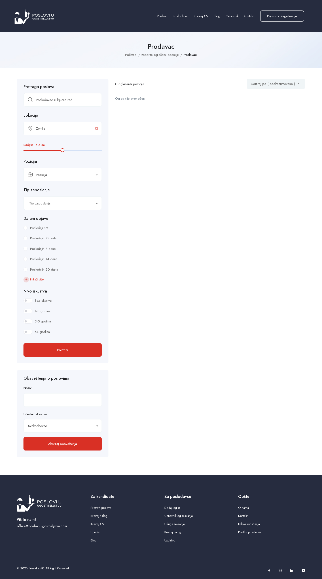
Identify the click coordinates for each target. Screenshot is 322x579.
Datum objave (35, 219)
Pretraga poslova (38, 87)
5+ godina (42, 331)
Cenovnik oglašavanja (178, 516)
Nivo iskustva (35, 291)
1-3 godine (43, 311)
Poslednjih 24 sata (43, 238)
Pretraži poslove (101, 507)
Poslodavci (181, 16)
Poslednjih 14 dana (43, 259)
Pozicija (30, 161)
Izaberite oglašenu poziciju (160, 54)
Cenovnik (232, 16)
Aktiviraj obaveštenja (62, 443)
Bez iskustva (43, 300)
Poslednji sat (39, 227)
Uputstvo (96, 532)
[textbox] (60, 174)
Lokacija (30, 115)
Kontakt (249, 16)
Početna (130, 54)
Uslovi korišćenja (249, 524)
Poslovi (162, 16)
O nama (243, 507)
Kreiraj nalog (99, 516)
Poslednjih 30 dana (44, 269)
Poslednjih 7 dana (43, 248)
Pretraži (62, 349)
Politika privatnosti (249, 532)
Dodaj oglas (172, 507)
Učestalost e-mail (35, 414)
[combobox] (62, 174)
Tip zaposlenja (36, 190)
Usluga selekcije (174, 524)
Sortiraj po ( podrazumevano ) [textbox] (273, 83)
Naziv (27, 387)
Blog (217, 16)
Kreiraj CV (201, 16)
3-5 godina (43, 321)
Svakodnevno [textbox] (37, 425)
